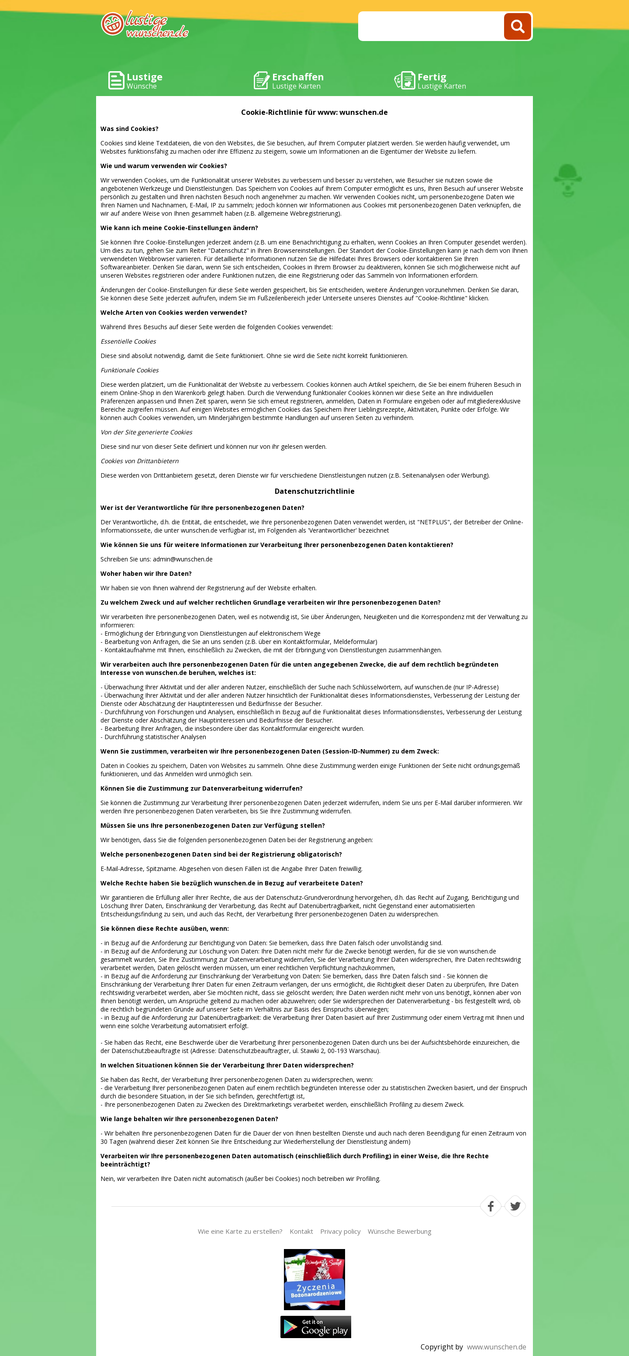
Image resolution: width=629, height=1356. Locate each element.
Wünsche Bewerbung (400, 1231)
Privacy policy (340, 1231)
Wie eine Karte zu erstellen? (240, 1231)
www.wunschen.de (496, 1347)
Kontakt (301, 1231)
